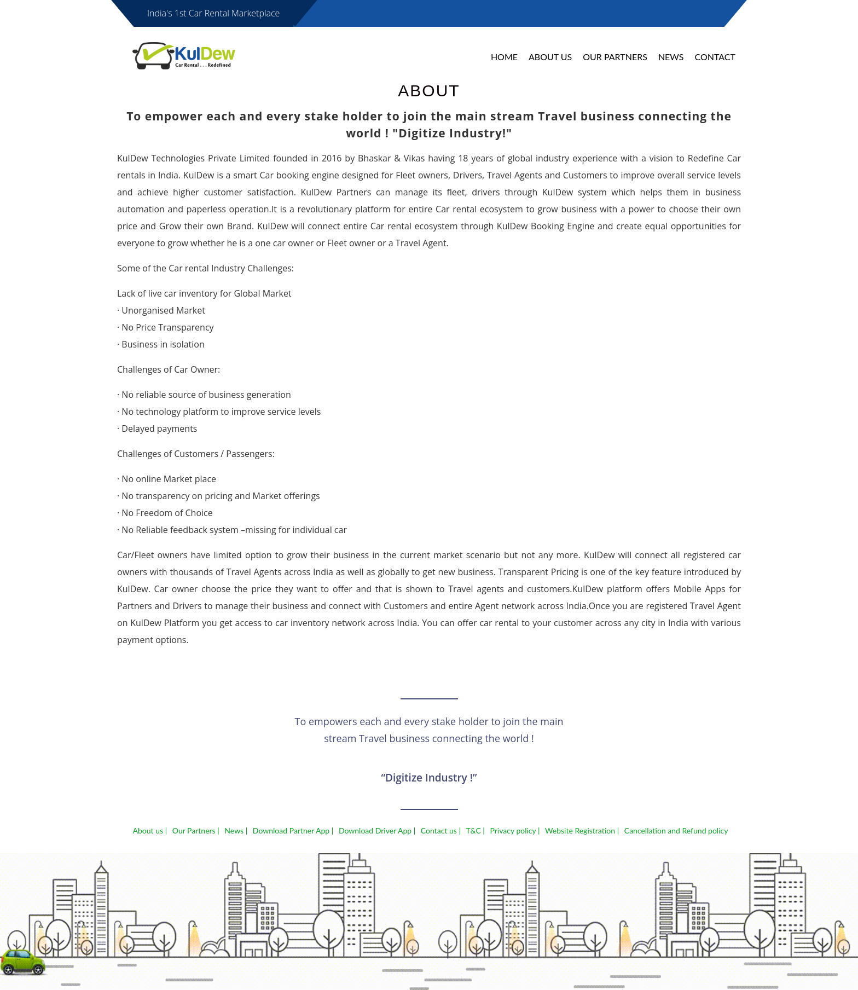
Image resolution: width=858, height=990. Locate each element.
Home (504, 56)
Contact (715, 56)
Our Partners (615, 56)
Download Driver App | (377, 830)
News (671, 56)
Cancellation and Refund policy (676, 830)
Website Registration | (582, 830)
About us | (150, 830)
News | (235, 830)
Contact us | (441, 830)
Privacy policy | (515, 830)
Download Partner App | (293, 830)
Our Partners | (195, 830)
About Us (550, 56)
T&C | (475, 830)
